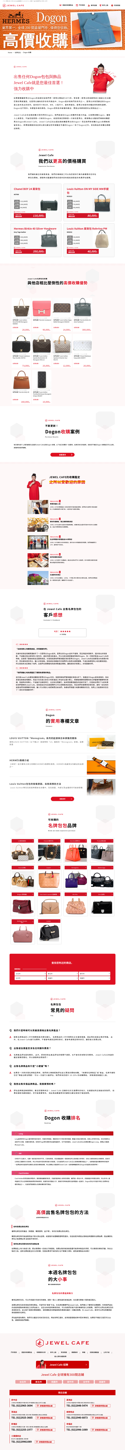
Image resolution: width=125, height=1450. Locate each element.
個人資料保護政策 (60, 1356)
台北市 (23, 1381)
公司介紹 (106, 1352)
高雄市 (102, 1381)
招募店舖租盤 (94, 1352)
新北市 (38, 1381)
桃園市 (54, 1381)
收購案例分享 (41, 1352)
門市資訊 (82, 5)
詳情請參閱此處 (45, 1405)
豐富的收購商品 (67, 5)
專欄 (83, 1352)
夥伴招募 (94, 5)
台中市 (86, 1381)
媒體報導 (75, 1352)
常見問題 (117, 5)
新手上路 (105, 5)
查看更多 (62, 454)
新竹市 (70, 1381)
